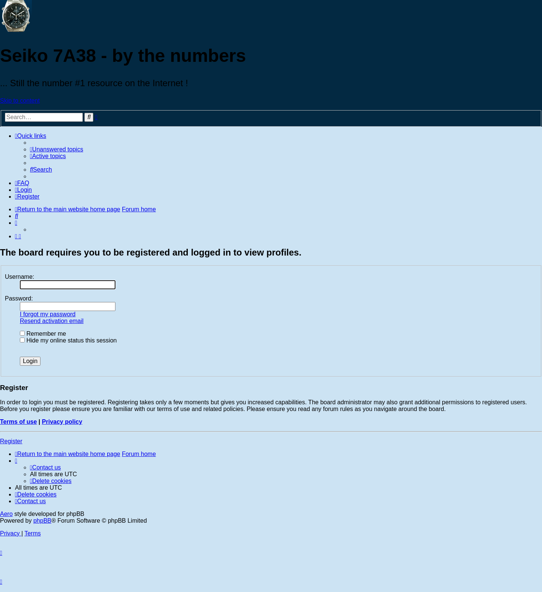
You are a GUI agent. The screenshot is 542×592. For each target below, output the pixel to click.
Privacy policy (62, 422)
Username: (19, 277)
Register (11, 441)
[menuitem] (56, 149)
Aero (6, 514)
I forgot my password (48, 314)
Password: (19, 298)
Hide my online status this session (68, 340)
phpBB (42, 520)
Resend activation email (52, 321)
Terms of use (18, 422)
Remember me (43, 333)
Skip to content (20, 100)
